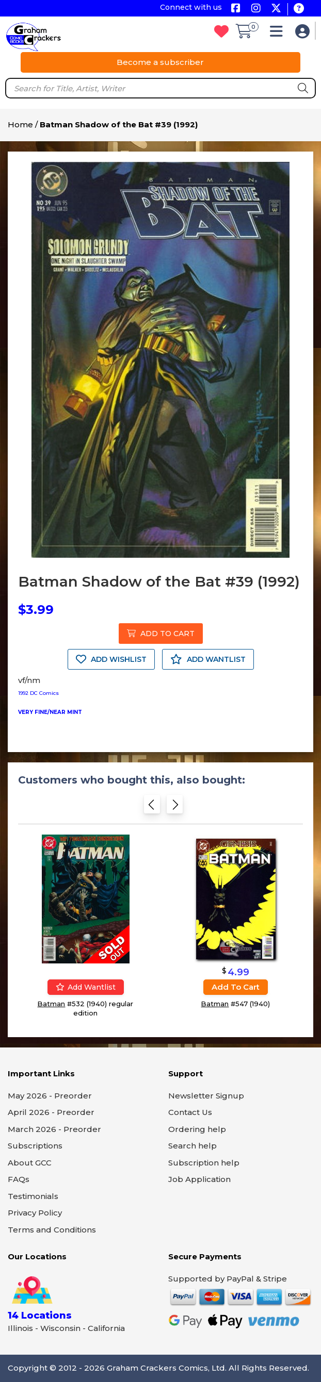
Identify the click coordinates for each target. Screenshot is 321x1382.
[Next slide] (175, 807)
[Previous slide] (152, 807)
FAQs (18, 1179)
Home (20, 124)
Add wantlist (86, 987)
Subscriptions (35, 1146)
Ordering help (197, 1129)
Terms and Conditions (52, 1230)
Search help (192, 1146)
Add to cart (236, 987)
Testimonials (33, 1196)
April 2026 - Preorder (51, 1112)
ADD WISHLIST (111, 659)
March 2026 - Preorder (54, 1129)
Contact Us (190, 1112)
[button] (279, 34)
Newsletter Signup (206, 1096)
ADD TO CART (161, 633)
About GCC (30, 1163)
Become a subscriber (160, 62)
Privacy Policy (35, 1213)
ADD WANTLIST (208, 659)
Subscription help (203, 1163)
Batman (51, 1004)
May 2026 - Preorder (50, 1096)
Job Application (199, 1179)
